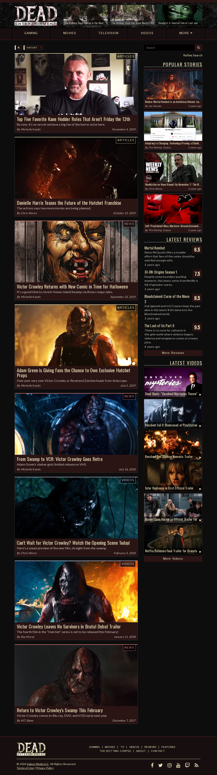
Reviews (150, 747)
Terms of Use (25, 768)
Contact (158, 751)
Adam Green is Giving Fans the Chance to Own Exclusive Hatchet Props (73, 372)
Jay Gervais (155, 106)
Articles (125, 56)
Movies (110, 747)
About (141, 751)
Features (168, 747)
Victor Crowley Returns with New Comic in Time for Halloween (72, 286)
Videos (127, 480)
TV (122, 747)
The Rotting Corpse (160, 147)
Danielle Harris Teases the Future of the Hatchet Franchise (69, 202)
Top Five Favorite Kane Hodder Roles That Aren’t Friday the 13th (73, 118)
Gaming (94, 747)
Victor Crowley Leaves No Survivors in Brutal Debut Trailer (69, 626)
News (129, 224)
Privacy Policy (45, 768)
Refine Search (192, 55)
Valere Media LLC (38, 764)
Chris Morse (29, 213)
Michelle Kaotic (31, 129)
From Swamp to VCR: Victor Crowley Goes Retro (60, 458)
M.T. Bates (27, 720)
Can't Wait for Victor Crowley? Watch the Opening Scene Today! (73, 542)
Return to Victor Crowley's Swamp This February (60, 710)
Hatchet (32, 47)
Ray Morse (27, 636)
